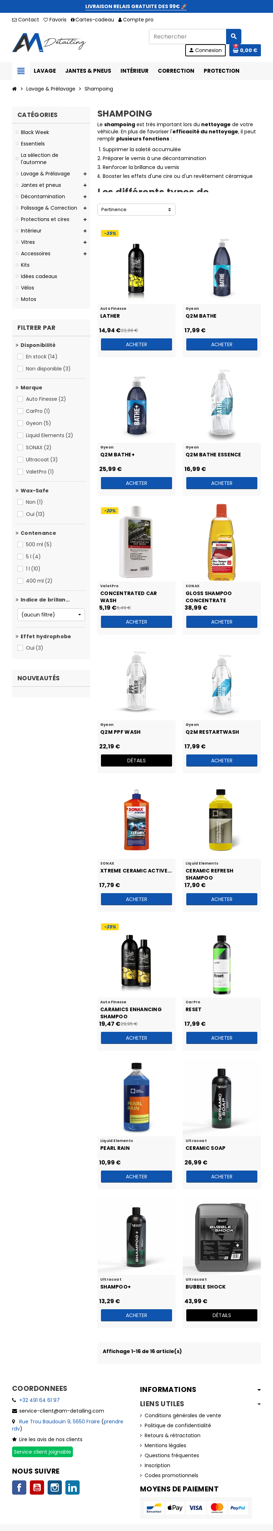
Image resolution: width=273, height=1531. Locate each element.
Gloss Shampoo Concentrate (209, 596)
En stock (42, 356)
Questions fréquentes (172, 1455)
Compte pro (136, 19)
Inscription (157, 1465)
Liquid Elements (50, 435)
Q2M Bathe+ (117, 454)
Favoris (54, 19)
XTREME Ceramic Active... (136, 870)
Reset (194, 1009)
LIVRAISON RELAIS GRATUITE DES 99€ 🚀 (136, 6)
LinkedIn (72, 1487)
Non (35, 502)
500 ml (39, 544)
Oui (36, 514)
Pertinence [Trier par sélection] (114, 209)
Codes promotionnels (171, 1475)
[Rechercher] (195, 36)
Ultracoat (42, 459)
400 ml (40, 580)
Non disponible (49, 368)
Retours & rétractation (172, 1435)
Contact (25, 19)
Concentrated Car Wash (128, 596)
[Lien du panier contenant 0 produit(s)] (245, 50)
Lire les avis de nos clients (50, 1439)
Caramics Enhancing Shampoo (131, 1012)
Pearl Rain (115, 1148)
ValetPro (40, 471)
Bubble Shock (206, 1286)
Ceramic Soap (205, 1148)
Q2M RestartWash (212, 732)
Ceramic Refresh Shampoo (209, 874)
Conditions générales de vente (183, 1415)
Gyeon (39, 423)
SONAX (39, 447)
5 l (34, 556)
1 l (34, 568)
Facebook (19, 1487)
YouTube (37, 1487)
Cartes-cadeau (92, 19)
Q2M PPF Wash (120, 732)
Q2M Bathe (201, 315)
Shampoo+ (115, 1286)
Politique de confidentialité (178, 1425)
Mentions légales (165, 1445)
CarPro (38, 411)
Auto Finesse (46, 399)
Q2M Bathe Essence (213, 454)
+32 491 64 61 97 (39, 1400)
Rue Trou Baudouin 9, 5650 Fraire (59, 1421)
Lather (110, 315)
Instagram (55, 1487)
